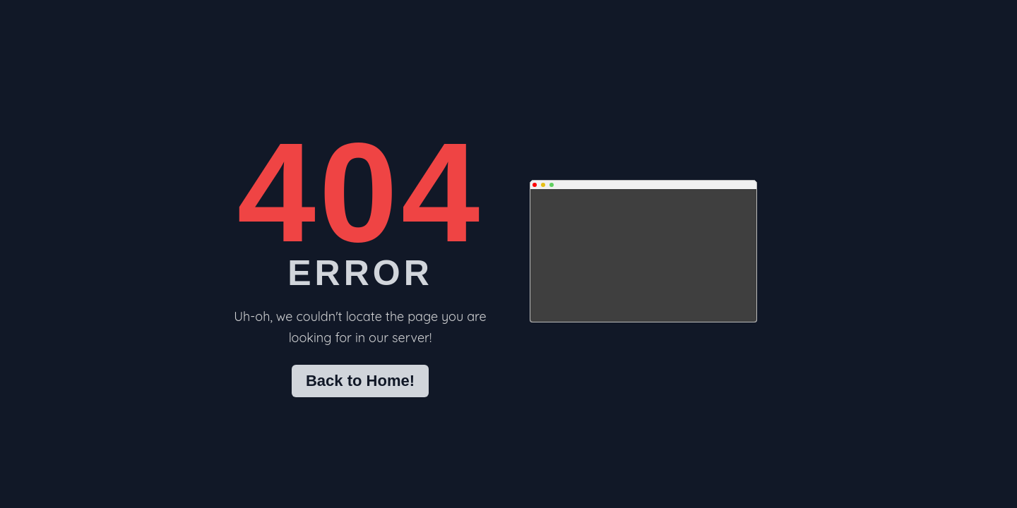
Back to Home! (360, 380)
